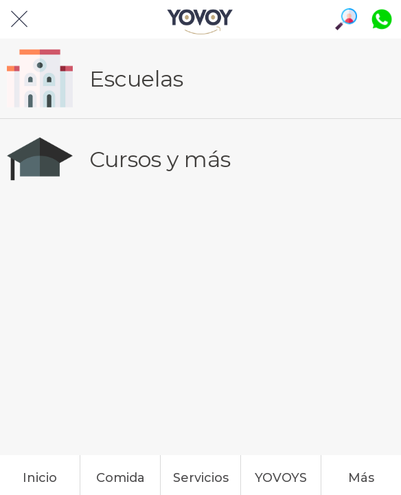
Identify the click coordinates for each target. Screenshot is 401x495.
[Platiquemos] (381, 19)
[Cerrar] (19, 19)
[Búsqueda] (346, 19)
